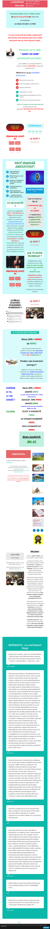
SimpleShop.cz (9, 461)
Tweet (19, 921)
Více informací (3, 926)
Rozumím (46, 927)
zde (20, 563)
